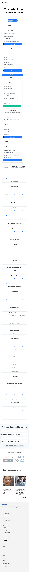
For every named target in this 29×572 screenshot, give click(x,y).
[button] (27, 2)
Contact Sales (12, 137)
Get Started (13, 44)
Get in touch (20, 445)
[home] (13, 2)
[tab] (10, 21)
